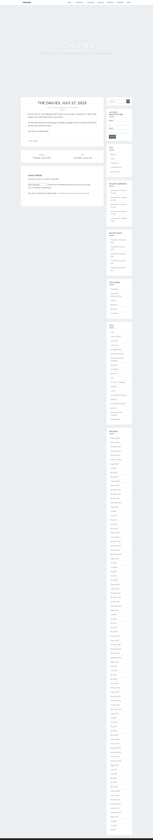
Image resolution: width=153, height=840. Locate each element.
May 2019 (113, 726)
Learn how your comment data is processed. (73, 193)
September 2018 (115, 761)
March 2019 (114, 735)
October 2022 (114, 550)
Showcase (100, 2)
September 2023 (115, 503)
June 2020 (113, 670)
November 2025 (115, 451)
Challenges (90, 2)
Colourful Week (115, 336)
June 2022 (113, 567)
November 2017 (115, 804)
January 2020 (114, 692)
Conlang (26, 2)
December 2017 (115, 800)
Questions (113, 408)
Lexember (113, 386)
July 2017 (113, 821)
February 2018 (115, 791)
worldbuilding (115, 419)
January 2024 (114, 485)
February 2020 (115, 688)
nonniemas (63, 107)
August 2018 (114, 765)
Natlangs (113, 399)
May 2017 (113, 830)
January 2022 (114, 589)
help (111, 378)
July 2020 (113, 666)
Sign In (129, 2)
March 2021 (114, 632)
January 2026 (114, 442)
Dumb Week (114, 369)
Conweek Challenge (117, 354)
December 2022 (115, 541)
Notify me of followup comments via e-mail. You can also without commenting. (59, 186)
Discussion (79, 2)
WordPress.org (115, 172)
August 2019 (114, 713)
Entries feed (114, 163)
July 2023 (113, 511)
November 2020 (115, 649)
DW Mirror (120, 2)
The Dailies (33, 141)
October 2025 (114, 455)
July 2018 (113, 769)
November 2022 (115, 546)
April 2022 (113, 576)
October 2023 (114, 498)
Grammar (113, 373)
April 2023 (113, 524)
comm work (114, 345)
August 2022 (114, 559)
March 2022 (114, 580)
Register (113, 154)
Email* (119, 130)
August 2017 (114, 817)
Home (69, 2)
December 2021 (115, 593)
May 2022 (113, 571)
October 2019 (114, 705)
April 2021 (113, 627)
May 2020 (113, 675)
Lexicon (113, 391)
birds (112, 332)
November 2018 (115, 752)
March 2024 (114, 477)
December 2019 (115, 696)
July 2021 (113, 615)
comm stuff (114, 341)
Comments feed (115, 167)
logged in (40, 179)
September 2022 (115, 554)
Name (119, 122)
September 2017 (115, 812)
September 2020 (115, 658)
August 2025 (114, 464)
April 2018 (113, 782)
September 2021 (115, 606)
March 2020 (114, 683)
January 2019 (114, 744)
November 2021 (115, 597)
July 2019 (113, 718)
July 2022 (113, 563)
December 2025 (115, 447)
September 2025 (115, 460)
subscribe (31, 188)
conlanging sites (116, 349)
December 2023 (115, 490)
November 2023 (115, 494)
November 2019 (115, 701)
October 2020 (114, 653)
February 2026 (115, 438)
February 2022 (115, 584)
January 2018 (114, 795)
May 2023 (113, 520)
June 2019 (113, 722)
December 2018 (115, 748)
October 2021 (114, 602)
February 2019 (115, 739)
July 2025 (113, 468)
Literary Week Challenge (118, 395)
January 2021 (114, 640)
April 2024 (113, 472)
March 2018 (114, 787)
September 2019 (115, 709)
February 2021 (115, 636)
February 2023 (115, 533)
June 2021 (113, 619)
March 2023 (114, 528)
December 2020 (115, 645)
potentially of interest (118, 404)
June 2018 (113, 774)
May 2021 (113, 623)
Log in (112, 159)
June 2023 (113, 515)
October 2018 (114, 757)
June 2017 (113, 825)
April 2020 (113, 679)
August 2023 (114, 507)
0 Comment (74, 107)
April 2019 (113, 731)
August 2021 (114, 610)
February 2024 (115, 481)
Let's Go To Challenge (117, 382)
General (113, 300)
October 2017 (114, 808)
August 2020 (114, 662)
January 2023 (114, 537)
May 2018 (113, 778)
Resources (110, 2)
